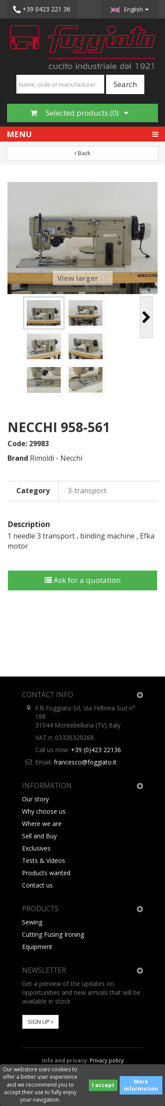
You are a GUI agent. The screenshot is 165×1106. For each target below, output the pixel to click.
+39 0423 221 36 (41, 10)
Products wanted (46, 873)
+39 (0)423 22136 (96, 750)
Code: (17, 443)
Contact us (37, 885)
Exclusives (36, 848)
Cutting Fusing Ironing (53, 934)
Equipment (37, 946)
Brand (17, 458)
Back (82, 153)
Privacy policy (107, 1060)
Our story (35, 799)
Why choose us (44, 811)
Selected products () (79, 113)
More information (141, 1085)
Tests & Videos (43, 860)
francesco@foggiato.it (85, 762)
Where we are (42, 823)
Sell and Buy (39, 836)
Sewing (32, 922)
